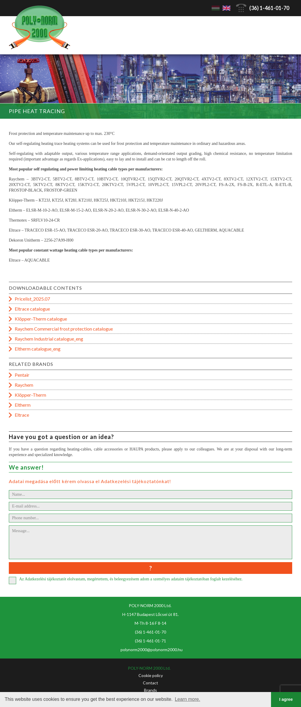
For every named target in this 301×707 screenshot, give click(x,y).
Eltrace (22, 415)
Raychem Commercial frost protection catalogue (64, 328)
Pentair (22, 375)
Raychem (24, 385)
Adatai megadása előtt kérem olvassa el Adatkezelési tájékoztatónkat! (90, 481)
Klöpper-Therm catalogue (41, 318)
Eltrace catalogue (32, 308)
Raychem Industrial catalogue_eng (49, 338)
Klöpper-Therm (30, 395)
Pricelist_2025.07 (32, 298)
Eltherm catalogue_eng (38, 348)
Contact (150, 682)
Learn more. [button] (187, 699)
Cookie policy (150, 675)
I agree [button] (286, 699)
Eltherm (23, 405)
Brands (150, 690)
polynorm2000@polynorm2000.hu (152, 649)
